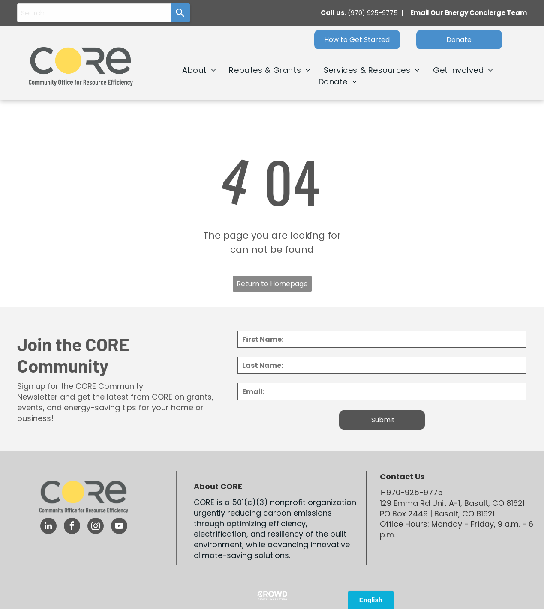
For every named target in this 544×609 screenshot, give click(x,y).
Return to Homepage (272, 284)
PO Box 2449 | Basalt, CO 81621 (437, 513)
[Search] (180, 12)
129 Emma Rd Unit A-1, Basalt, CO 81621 (452, 503)
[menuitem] (199, 70)
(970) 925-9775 (373, 12)
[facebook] (72, 527)
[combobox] (94, 12)
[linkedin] (48, 527)
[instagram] (95, 527)
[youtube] (119, 527)
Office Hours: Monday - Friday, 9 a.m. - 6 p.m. (456, 529)
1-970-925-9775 (411, 492)
